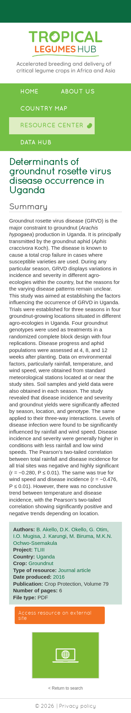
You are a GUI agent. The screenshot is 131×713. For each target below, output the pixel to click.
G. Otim (98, 529)
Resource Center (51, 125)
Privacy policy (77, 706)
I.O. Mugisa (26, 536)
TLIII (39, 550)
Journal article (74, 570)
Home (29, 91)
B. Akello (46, 529)
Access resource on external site (55, 615)
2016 (59, 577)
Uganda (45, 557)
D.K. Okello (73, 529)
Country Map (43, 108)
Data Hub (35, 142)
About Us (78, 91)
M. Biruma (81, 536)
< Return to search (65, 688)
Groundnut (41, 563)
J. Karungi (55, 536)
